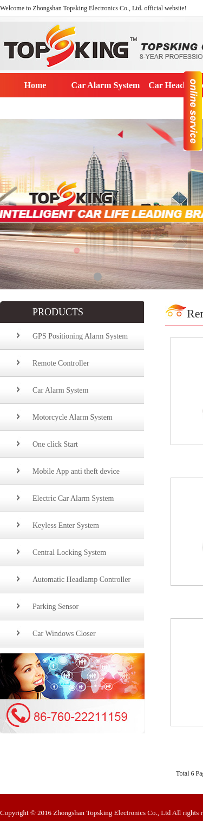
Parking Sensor (55, 606)
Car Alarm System (105, 85)
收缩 (192, 110)
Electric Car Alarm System (73, 498)
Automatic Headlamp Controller (81, 579)
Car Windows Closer (64, 634)
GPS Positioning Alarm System (80, 336)
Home (35, 85)
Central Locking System (69, 552)
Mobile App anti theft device (76, 471)
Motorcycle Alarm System (72, 417)
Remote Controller (60, 363)
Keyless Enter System (65, 525)
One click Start (55, 444)
